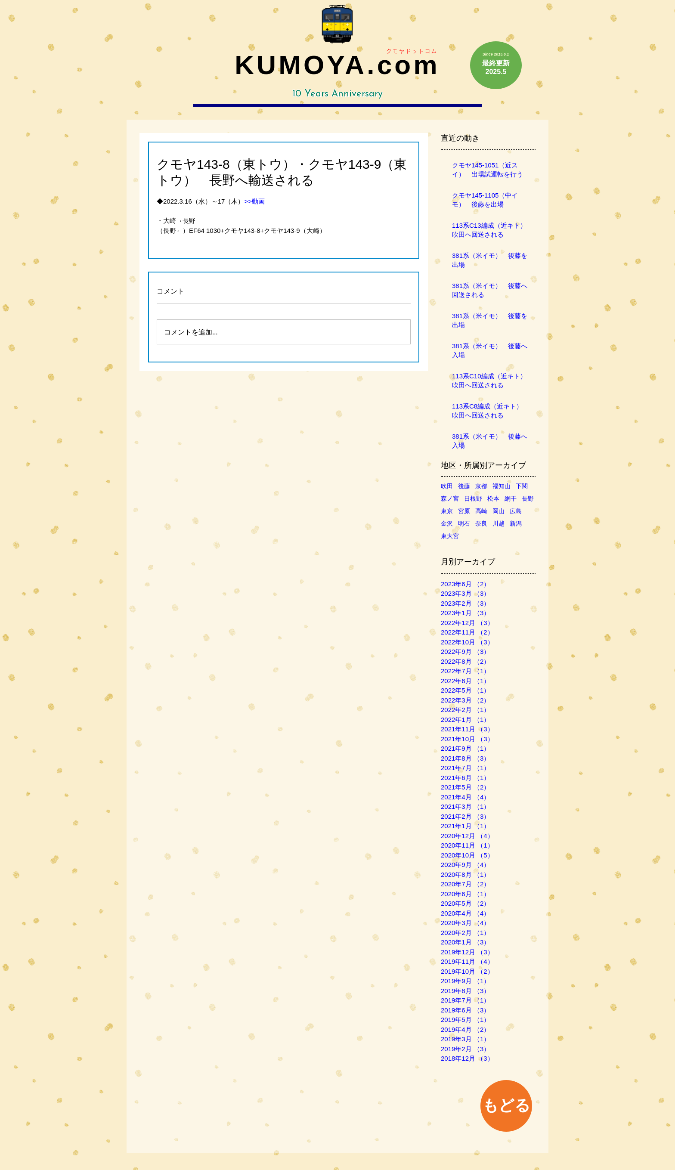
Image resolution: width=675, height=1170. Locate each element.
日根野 (473, 498)
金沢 (447, 523)
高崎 (481, 511)
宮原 (464, 511)
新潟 (516, 523)
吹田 (447, 486)
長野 (528, 498)
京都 (481, 486)
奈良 (481, 523)
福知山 (501, 486)
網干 (511, 498)
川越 (498, 523)
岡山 (498, 511)
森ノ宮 (450, 498)
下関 (522, 486)
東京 (447, 511)
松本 (493, 498)
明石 (464, 523)
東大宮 (450, 535)
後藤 (464, 486)
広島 (516, 511)
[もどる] (506, 1106)
